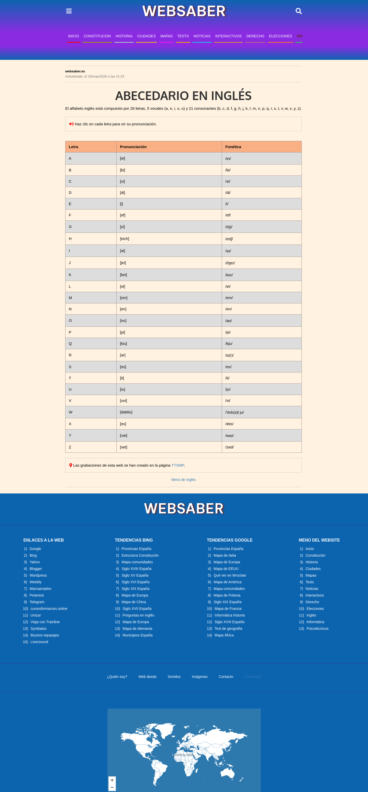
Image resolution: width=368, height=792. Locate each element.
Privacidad (252, 677)
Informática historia (230, 615)
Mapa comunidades (137, 562)
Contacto (226, 677)
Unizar (36, 615)
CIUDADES (146, 36)
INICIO (73, 36)
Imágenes (199, 677)
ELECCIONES (280, 36)
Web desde (147, 677)
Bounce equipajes (45, 635)
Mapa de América (227, 582)
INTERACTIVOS (228, 36)
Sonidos (174, 677)
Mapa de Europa (134, 595)
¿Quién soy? (117, 677)
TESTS (183, 36)
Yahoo (35, 562)
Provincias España (136, 549)
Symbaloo (39, 628)
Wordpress (38, 575)
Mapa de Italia (225, 555)
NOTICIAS (202, 36)
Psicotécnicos (318, 628)
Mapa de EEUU (226, 569)
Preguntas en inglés (138, 615)
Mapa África (224, 635)
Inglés (311, 615)
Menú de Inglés (183, 480)
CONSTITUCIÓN (97, 36)
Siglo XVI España (135, 582)
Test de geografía (228, 628)
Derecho (312, 602)
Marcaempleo (40, 589)
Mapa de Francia (228, 609)
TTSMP (177, 465)
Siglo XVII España (136, 609)
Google (35, 549)
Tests (310, 582)
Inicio (310, 549)
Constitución (315, 555)
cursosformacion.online (49, 609)
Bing (33, 555)
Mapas (311, 575)
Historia (312, 562)
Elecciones (315, 609)
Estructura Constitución (140, 555)
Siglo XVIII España (136, 569)
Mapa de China (133, 602)
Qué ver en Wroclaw (230, 575)
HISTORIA (124, 36)
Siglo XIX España (135, 589)
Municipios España (137, 635)
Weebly (35, 582)
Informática (315, 622)
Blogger (36, 569)
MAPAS (166, 36)
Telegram (37, 602)
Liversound (39, 642)
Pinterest (37, 595)
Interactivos (315, 595)
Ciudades (313, 569)
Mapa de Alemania (137, 628)
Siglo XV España (134, 575)
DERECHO (255, 36)
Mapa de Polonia (227, 595)
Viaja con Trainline (45, 622)
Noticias (312, 589)
